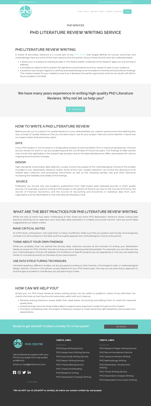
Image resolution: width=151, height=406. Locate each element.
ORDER (127, 11)
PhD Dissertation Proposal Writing (73, 377)
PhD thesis (80, 54)
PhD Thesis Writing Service (113, 371)
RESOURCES (118, 11)
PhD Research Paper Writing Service (117, 348)
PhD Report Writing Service (70, 360)
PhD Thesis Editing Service (70, 364)
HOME (80, 11)
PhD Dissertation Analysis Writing (116, 376)
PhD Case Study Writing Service (72, 356)
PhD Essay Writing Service (69, 348)
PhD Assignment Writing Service (73, 352)
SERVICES (94, 11)
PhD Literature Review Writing (114, 356)
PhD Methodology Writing (112, 360)
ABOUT (86, 11)
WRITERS (109, 11)
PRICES (101, 11)
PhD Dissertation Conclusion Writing (118, 380)
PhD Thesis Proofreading (69, 369)
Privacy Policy (32, 382)
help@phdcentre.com (27, 2)
